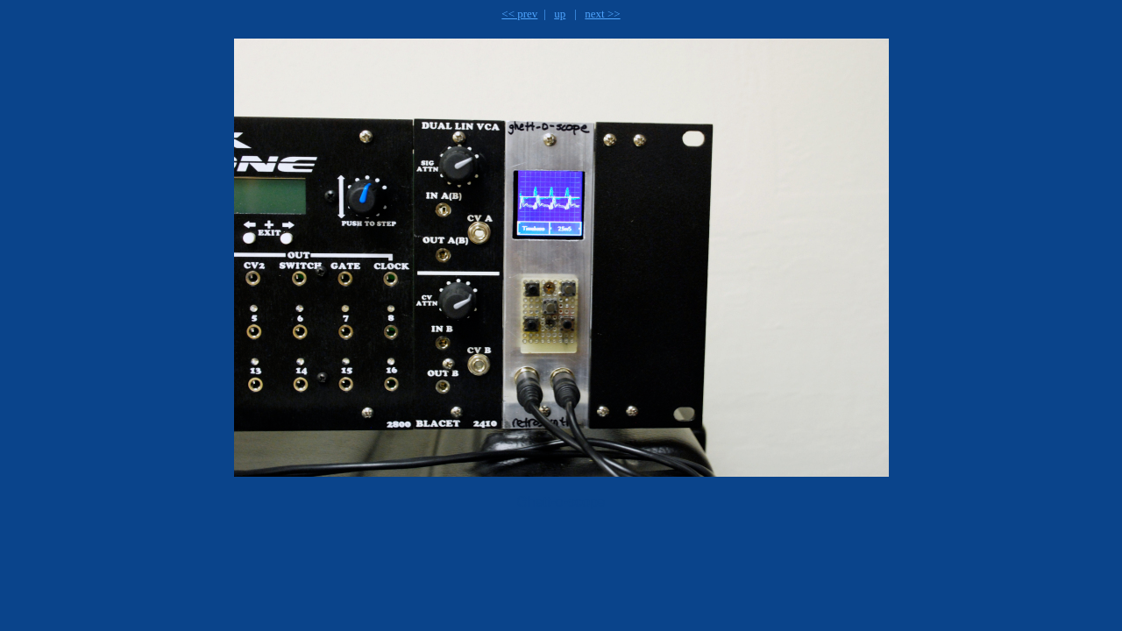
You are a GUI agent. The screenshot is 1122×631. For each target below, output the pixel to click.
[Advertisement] (456, 566)
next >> (602, 13)
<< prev (519, 13)
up (559, 13)
